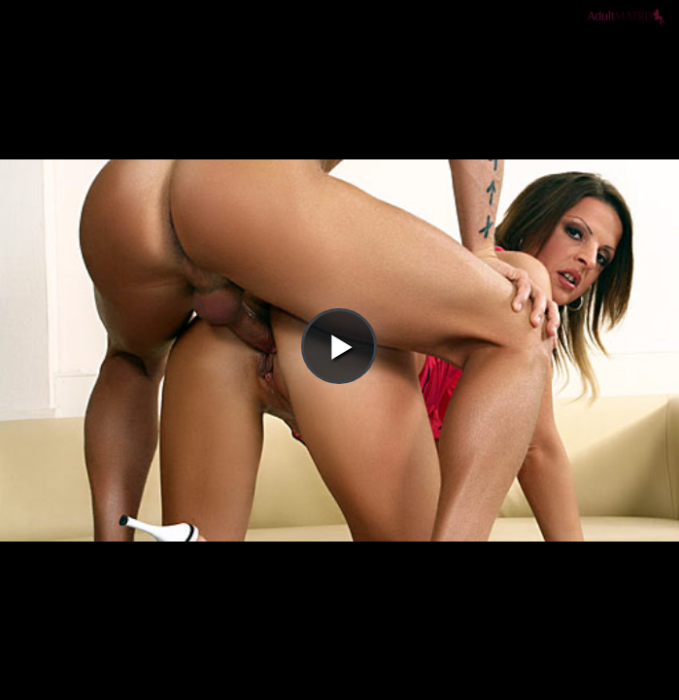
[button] (339, 69)
